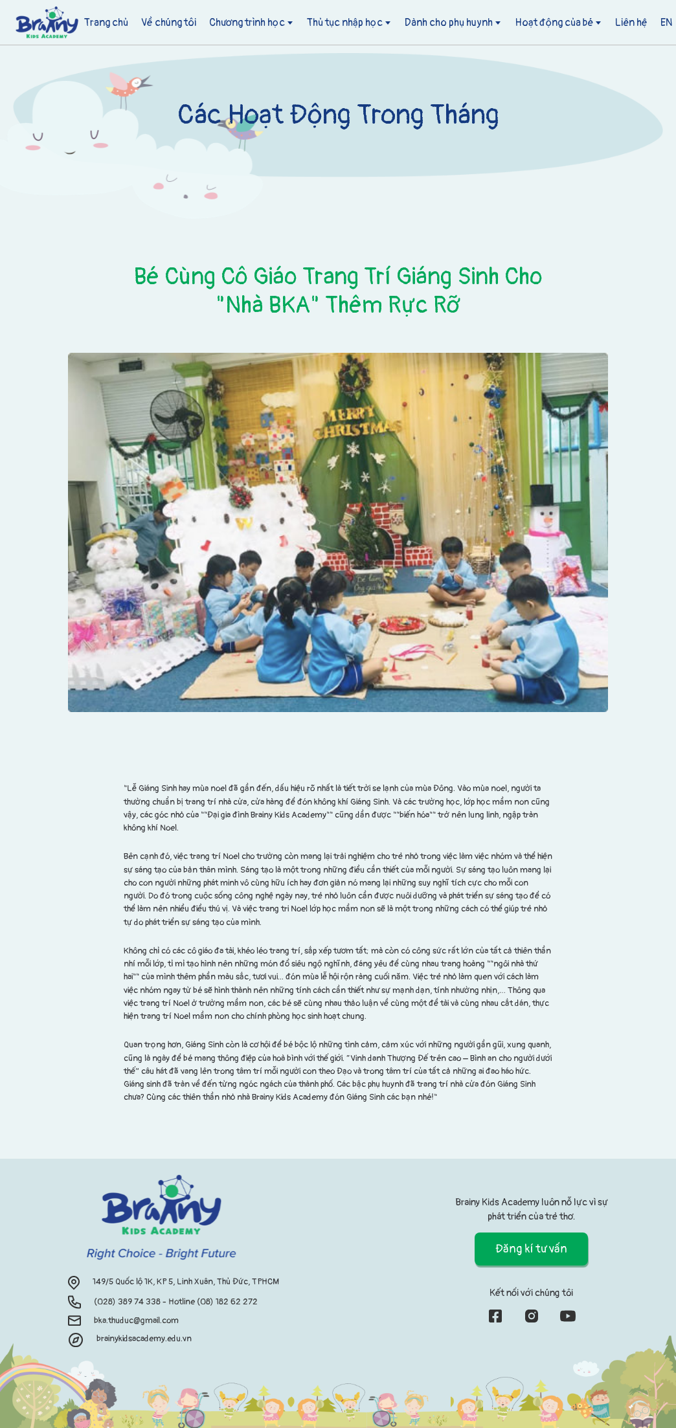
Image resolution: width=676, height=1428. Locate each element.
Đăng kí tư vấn (531, 1249)
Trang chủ (106, 22)
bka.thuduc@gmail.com (136, 1320)
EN (666, 22)
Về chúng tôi (168, 22)
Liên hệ (631, 22)
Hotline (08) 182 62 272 (213, 1301)
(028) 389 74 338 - (131, 1301)
